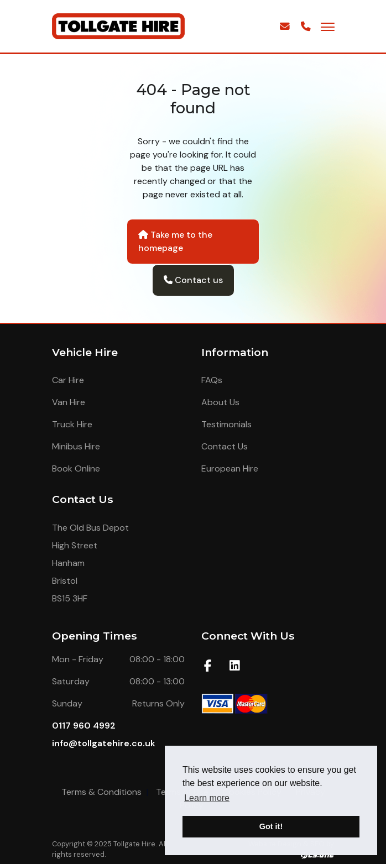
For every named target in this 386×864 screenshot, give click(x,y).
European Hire (229, 468)
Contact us (193, 280)
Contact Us (224, 446)
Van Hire (68, 402)
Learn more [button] (206, 798)
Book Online (76, 468)
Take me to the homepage (175, 241)
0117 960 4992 (84, 725)
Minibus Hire (76, 446)
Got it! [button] (271, 826)
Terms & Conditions (101, 792)
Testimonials (226, 424)
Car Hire (68, 380)
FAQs (211, 380)
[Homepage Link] (118, 26)
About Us (220, 402)
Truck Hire (72, 424)
